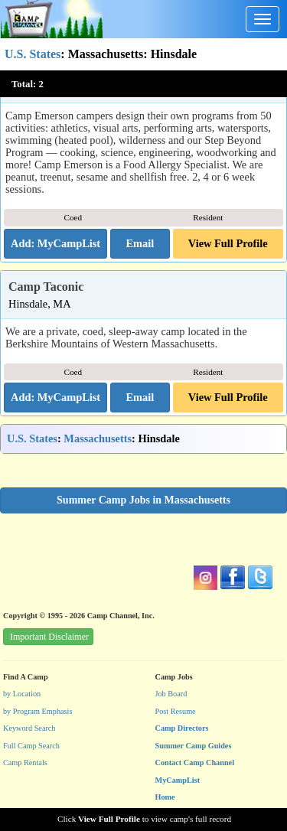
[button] (139, 244)
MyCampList (178, 780)
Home (165, 797)
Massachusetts (98, 438)
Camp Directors (182, 728)
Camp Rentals (25, 762)
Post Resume (175, 711)
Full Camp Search (31, 745)
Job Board (171, 693)
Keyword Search (29, 728)
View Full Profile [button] (228, 243)
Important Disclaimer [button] (49, 636)
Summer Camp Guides (193, 745)
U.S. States (32, 53)
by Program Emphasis (37, 711)
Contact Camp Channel (195, 762)
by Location (22, 693)
